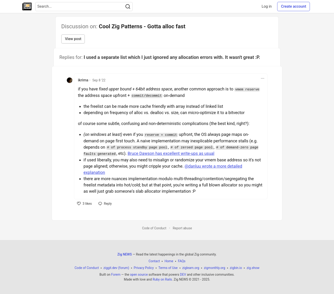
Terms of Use (168, 268)
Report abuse (182, 228)
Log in (267, 6)
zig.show (253, 268)
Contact (154, 261)
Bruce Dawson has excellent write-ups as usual (171, 153)
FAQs (182, 261)
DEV (183, 274)
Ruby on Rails (162, 279)
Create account (293, 6)
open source (139, 274)
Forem (115, 274)
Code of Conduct (154, 228)
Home (168, 261)
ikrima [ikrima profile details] (83, 80)
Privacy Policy (144, 268)
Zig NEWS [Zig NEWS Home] (124, 254)
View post (73, 39)
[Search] (127, 6)
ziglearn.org (190, 268)
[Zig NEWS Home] (27, 6)
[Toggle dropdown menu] (262, 78)
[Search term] (84, 6)
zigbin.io (236, 268)
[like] (84, 203)
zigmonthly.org (214, 268)
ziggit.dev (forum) (116, 268)
